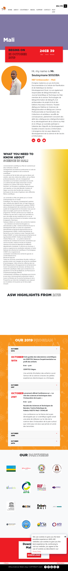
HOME (10, 10)
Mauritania (61, 563)
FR (61, 6)
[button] (0, 288)
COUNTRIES (24, 10)
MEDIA (32, 10)
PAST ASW (53, 11)
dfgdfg (21, 314)
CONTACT (47, 10)
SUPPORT (39, 10)
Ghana (5, 563)
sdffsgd (39, 314)
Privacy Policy (37, 551)
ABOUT (16, 10)
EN (57, 6)
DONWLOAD (34, 555)
